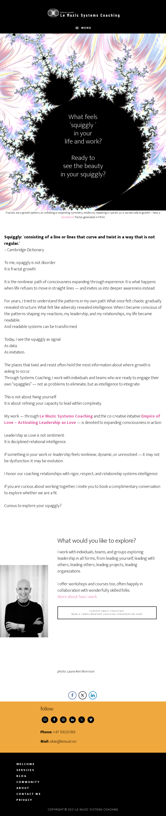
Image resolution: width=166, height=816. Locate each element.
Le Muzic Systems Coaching (83, 11)
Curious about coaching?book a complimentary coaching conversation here (107, 612)
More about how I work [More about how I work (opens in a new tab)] (77, 596)
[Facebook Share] (72, 695)
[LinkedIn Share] (93, 695)
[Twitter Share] (83, 695)
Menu (86, 27)
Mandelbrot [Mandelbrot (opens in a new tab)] (67, 217)
